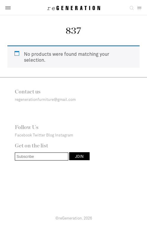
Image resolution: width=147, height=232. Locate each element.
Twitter (39, 135)
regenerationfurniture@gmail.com (45, 99)
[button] (8, 8)
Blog (50, 135)
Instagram (64, 135)
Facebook (23, 135)
